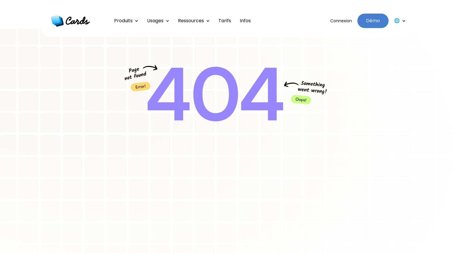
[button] (126, 20)
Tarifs (224, 20)
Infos (245, 20)
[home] (70, 20)
